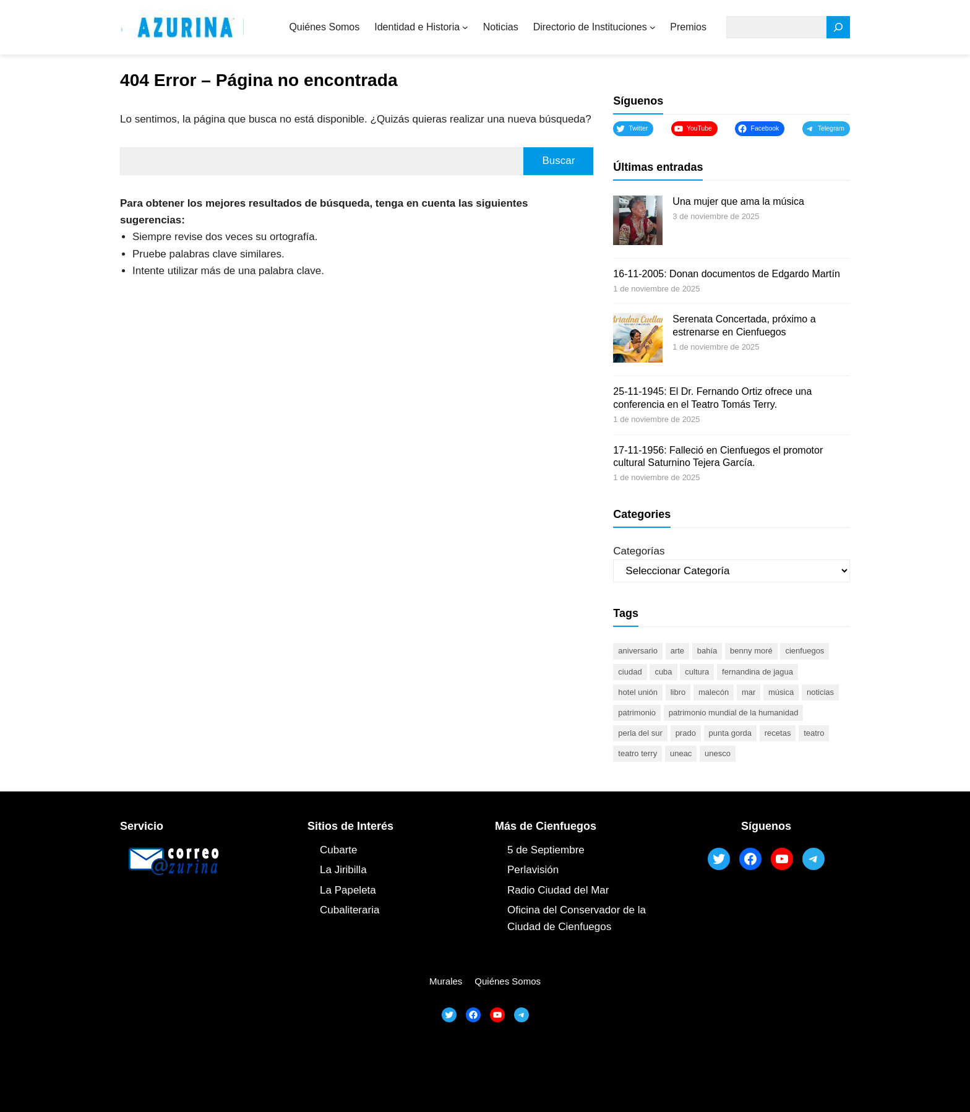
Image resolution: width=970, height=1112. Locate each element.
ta (371, 890)
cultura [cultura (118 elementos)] (697, 671)
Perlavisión (533, 870)
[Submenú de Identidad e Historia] (465, 27)
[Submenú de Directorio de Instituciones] (653, 27)
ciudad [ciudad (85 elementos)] (630, 671)
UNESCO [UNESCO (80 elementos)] (718, 753)
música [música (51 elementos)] (781, 692)
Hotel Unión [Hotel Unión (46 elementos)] (638, 692)
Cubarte (338, 850)
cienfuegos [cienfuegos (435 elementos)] (804, 650)
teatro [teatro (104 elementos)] (814, 733)
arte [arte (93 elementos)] (677, 650)
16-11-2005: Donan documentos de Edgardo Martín (726, 274)
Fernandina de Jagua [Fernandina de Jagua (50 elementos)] (757, 671)
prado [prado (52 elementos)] (686, 733)
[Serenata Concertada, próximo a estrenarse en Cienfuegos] (638, 339)
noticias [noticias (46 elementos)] (820, 692)
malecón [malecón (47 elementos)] (713, 692)
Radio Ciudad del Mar (558, 890)
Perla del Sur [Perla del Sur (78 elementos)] (640, 733)
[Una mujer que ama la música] (638, 222)
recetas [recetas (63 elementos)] (778, 733)
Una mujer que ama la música (738, 201)
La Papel (340, 890)
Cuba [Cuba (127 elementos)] (663, 671)
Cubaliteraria (349, 910)
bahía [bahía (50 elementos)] (707, 650)
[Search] (838, 27)
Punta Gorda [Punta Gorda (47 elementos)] (730, 733)
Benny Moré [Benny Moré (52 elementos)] (751, 650)
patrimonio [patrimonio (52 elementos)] (637, 712)
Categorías (638, 551)
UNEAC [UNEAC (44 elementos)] (681, 753)
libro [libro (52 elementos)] (678, 692)
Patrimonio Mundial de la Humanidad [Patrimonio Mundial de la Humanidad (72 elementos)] (734, 712)
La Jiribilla (343, 870)
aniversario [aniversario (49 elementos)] (638, 650)
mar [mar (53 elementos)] (748, 692)
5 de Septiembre (546, 850)
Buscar (558, 160)
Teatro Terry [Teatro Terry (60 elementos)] (637, 753)
